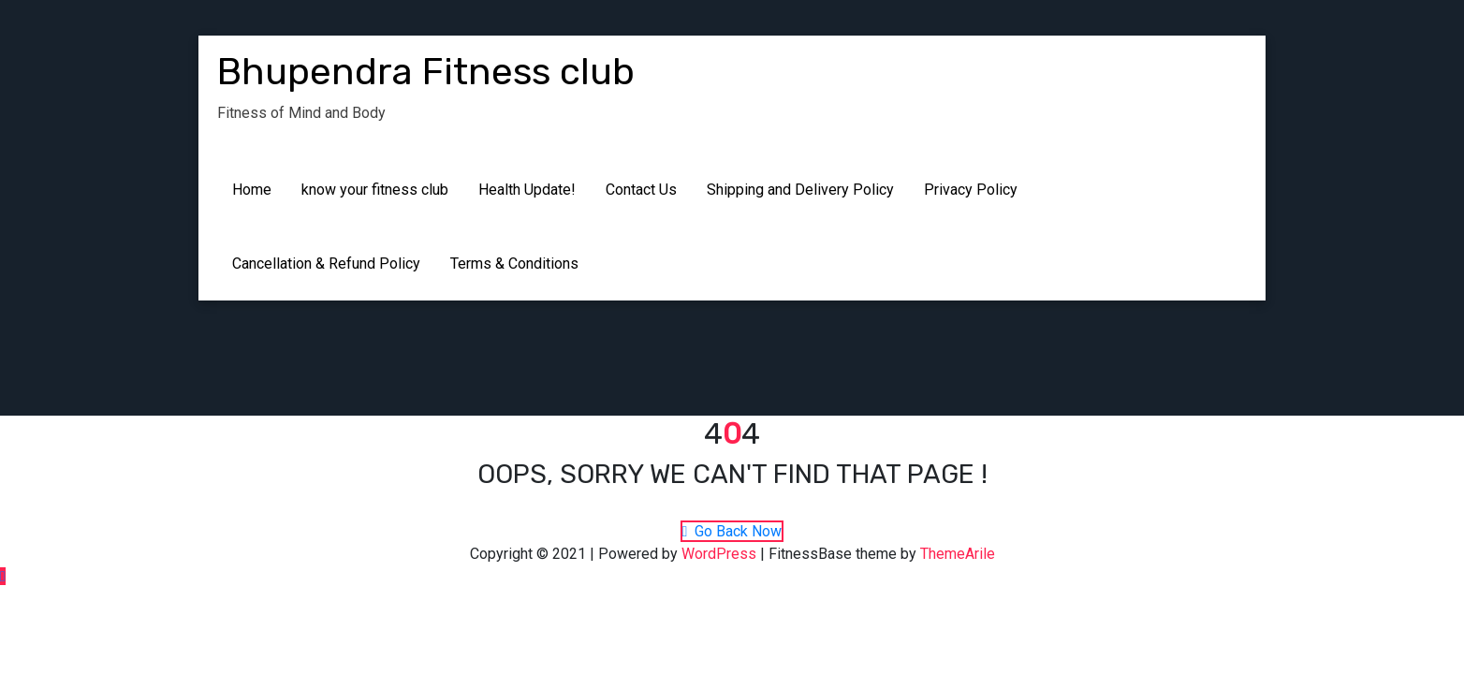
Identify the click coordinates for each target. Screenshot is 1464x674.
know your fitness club (374, 189)
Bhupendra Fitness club (426, 72)
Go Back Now (732, 531)
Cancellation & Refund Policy (326, 263)
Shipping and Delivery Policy (800, 189)
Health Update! (527, 189)
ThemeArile (957, 554)
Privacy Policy (970, 189)
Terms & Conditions (514, 263)
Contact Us (641, 189)
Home (251, 189)
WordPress (718, 554)
